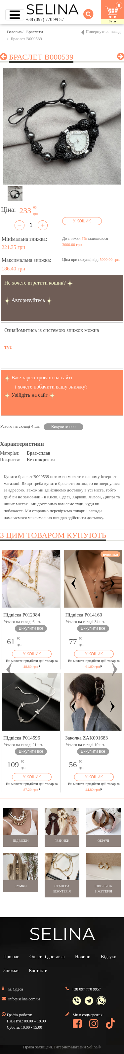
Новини (82, 956)
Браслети (34, 31)
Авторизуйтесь (28, 300)
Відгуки (108, 956)
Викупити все (63, 426)
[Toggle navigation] (14, 14)
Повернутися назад (103, 31)
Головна (14, 31)
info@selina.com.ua (24, 999)
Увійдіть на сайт (29, 395)
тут (8, 347)
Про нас (11, 956)
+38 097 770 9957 (86, 989)
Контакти (38, 970)
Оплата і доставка (46, 956)
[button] (9, 669)
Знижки (11, 970)
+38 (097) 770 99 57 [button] (45, 19)
